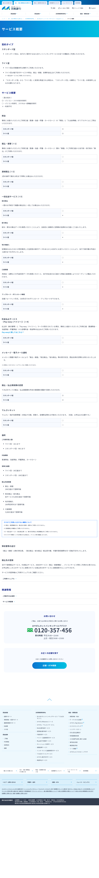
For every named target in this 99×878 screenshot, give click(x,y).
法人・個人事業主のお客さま (15, 18)
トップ (3, 18)
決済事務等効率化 (29, 18)
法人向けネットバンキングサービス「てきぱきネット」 (51, 18)
